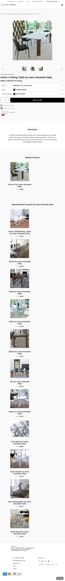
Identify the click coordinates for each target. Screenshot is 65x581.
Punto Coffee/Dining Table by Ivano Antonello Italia (20, 233)
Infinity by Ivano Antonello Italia (20, 263)
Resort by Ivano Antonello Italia (20, 413)
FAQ (14, 566)
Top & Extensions (32, 94)
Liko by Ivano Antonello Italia (20, 383)
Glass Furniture (37, 13)
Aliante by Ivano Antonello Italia (20, 353)
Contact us (4, 113)
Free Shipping (11, 1)
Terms (15, 568)
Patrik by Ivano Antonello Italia (19, 293)
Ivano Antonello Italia (7, 74)
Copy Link (12, 112)
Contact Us (16, 563)
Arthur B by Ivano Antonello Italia (19, 186)
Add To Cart (37, 100)
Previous (1, 66)
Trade (28, 1)
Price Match (21, 1)
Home (2, 13)
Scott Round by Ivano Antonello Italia (20, 533)
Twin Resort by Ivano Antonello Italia (20, 443)
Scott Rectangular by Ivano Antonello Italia (19, 503)
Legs (32, 90)
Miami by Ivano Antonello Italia (19, 323)
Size (32, 85)
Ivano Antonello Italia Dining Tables (12, 13)
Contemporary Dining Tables (26, 13)
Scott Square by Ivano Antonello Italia (19, 473)
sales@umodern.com (37, 1)
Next (64, 66)
